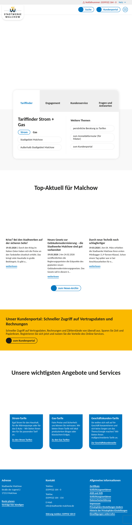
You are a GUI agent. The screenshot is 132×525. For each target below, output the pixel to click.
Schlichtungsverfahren (100, 489)
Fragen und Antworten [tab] (105, 101)
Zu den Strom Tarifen (22, 439)
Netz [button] (122, 2)
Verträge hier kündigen (13, 504)
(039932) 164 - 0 (53, 489)
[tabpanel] (39, 143)
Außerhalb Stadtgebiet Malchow (37, 147)
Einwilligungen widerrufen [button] (102, 514)
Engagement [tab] (53, 100)
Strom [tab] (24, 132)
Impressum (95, 503)
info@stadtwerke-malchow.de (60, 505)
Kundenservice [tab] (79, 100)
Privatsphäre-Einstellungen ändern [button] (106, 507)
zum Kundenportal (82, 146)
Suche (88, 9)
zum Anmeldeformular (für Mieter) (87, 137)
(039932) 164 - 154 (55, 497)
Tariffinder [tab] (26, 100)
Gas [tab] (35, 132)
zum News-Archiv (68, 288)
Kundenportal (110, 9)
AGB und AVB (96, 493)
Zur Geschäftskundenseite (103, 442)
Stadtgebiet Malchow (31, 139)
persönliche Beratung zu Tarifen (89, 128)
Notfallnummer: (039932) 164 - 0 (100, 2)
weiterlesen (11, 266)
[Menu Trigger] (125, 9)
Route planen (8, 501)
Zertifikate (95, 486)
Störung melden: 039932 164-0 (60, 514)
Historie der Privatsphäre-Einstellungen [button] (108, 510)
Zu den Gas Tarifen (60, 439)
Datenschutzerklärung (100, 500)
